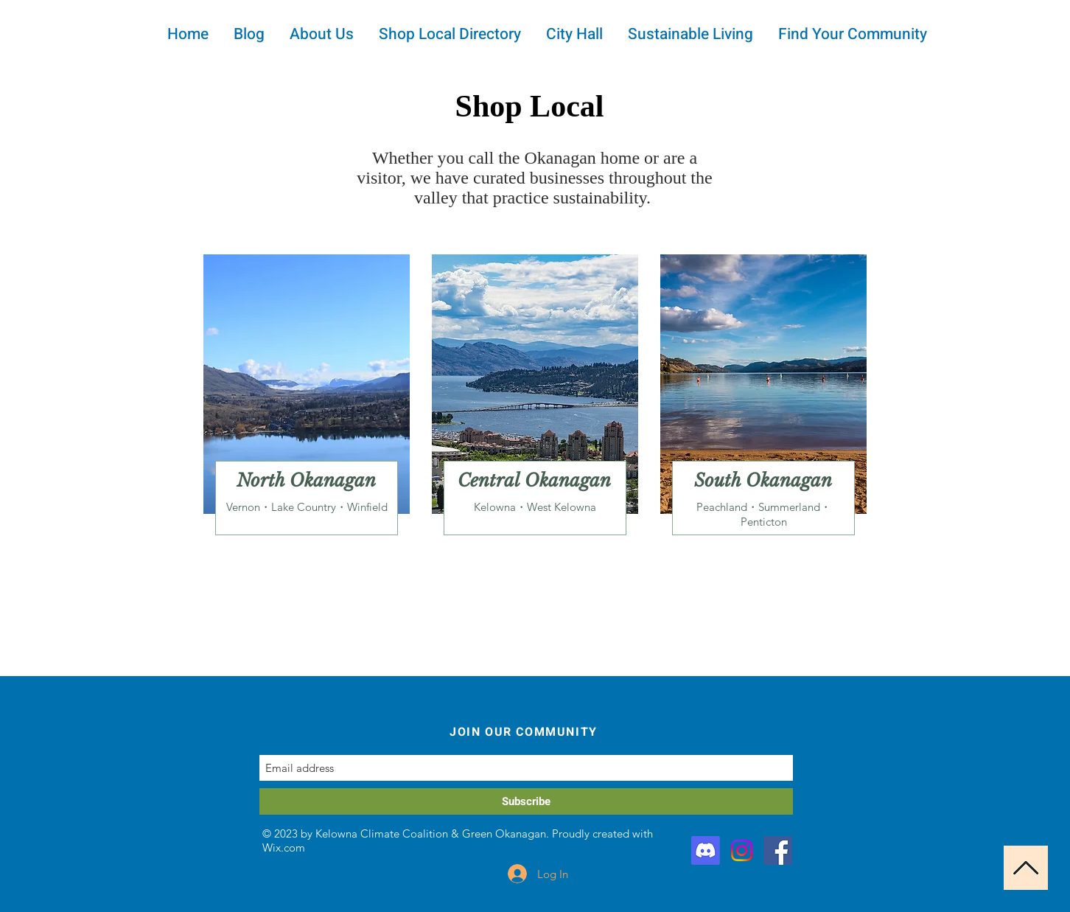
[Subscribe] (526, 801)
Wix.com (283, 847)
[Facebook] (777, 850)
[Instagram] (741, 850)
